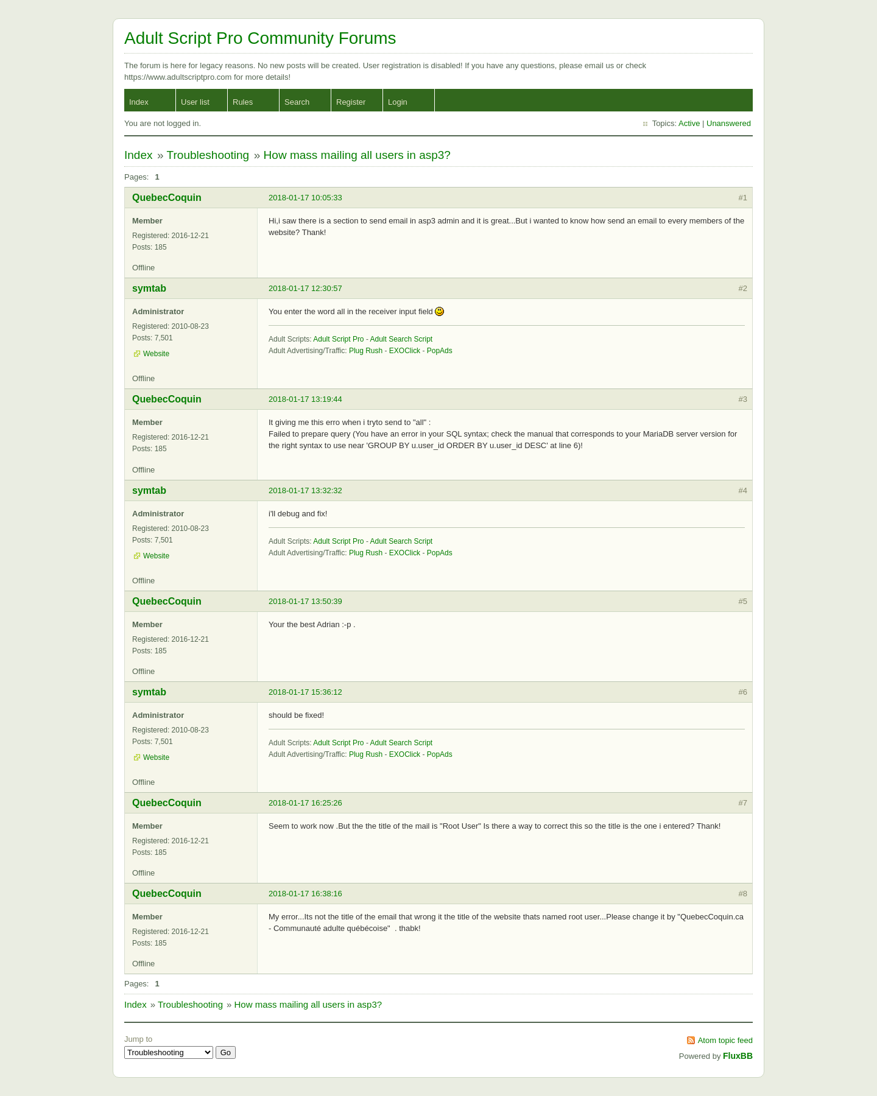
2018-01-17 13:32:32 (305, 490)
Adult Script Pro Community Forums (260, 38)
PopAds (440, 350)
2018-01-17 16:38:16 (305, 893)
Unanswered (728, 123)
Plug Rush (365, 350)
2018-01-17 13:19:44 (305, 399)
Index (139, 102)
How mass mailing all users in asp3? (357, 155)
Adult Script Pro (338, 339)
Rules (243, 102)
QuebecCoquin (167, 197)
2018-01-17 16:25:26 (305, 802)
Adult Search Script (401, 339)
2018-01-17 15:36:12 (305, 692)
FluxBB (738, 1056)
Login (397, 102)
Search (296, 102)
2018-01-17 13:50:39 (305, 601)
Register (350, 102)
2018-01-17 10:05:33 (305, 197)
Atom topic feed (725, 1040)
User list (195, 102)
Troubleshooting (208, 155)
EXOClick (404, 350)
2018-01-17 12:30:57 (305, 288)
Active (689, 123)
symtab (149, 288)
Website (156, 354)
